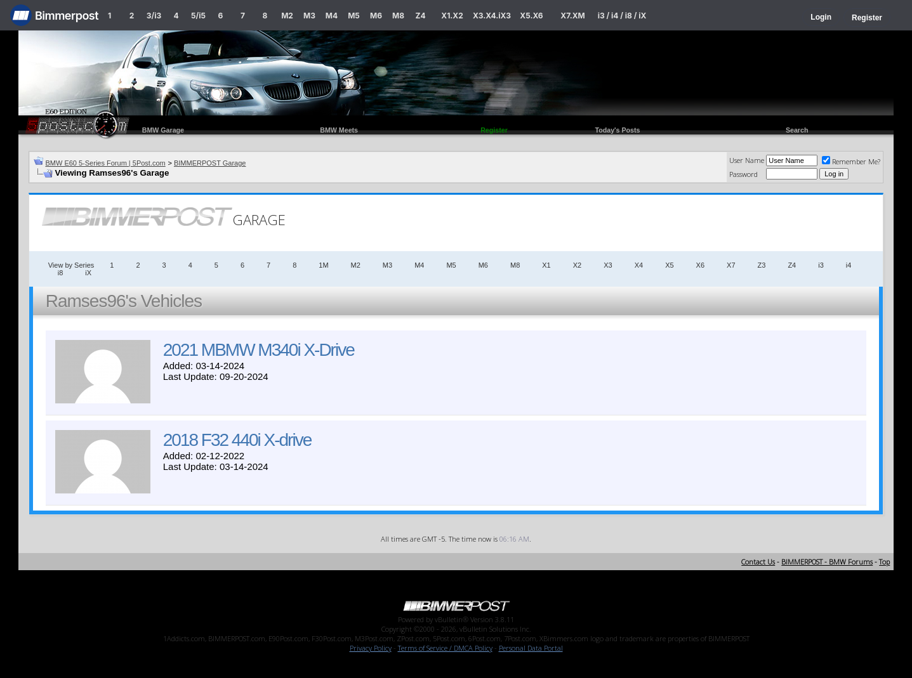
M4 (332, 15)
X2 (577, 265)
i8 (60, 273)
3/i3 (154, 15)
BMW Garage (163, 130)
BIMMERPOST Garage (210, 163)
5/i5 (198, 15)
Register (867, 17)
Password (743, 174)
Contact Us (758, 561)
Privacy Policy (371, 648)
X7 (731, 265)
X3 (608, 265)
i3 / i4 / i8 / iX (622, 15)
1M (323, 265)
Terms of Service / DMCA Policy (445, 648)
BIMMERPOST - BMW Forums (827, 561)
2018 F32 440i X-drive (237, 440)
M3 (309, 15)
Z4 (420, 15)
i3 (821, 265)
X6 (700, 265)
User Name (746, 160)
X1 (546, 265)
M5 (354, 15)
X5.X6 (531, 15)
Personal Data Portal (531, 648)
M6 (376, 15)
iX (88, 273)
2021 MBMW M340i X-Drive (258, 350)
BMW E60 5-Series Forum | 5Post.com (105, 163)
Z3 (762, 265)
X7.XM (572, 15)
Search (797, 130)
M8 (398, 15)
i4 (849, 265)
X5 (669, 265)
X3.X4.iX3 (492, 15)
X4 (639, 265)
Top (884, 561)
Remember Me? (851, 161)
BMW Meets (339, 130)
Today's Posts (617, 130)
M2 (287, 15)
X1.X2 (452, 15)
